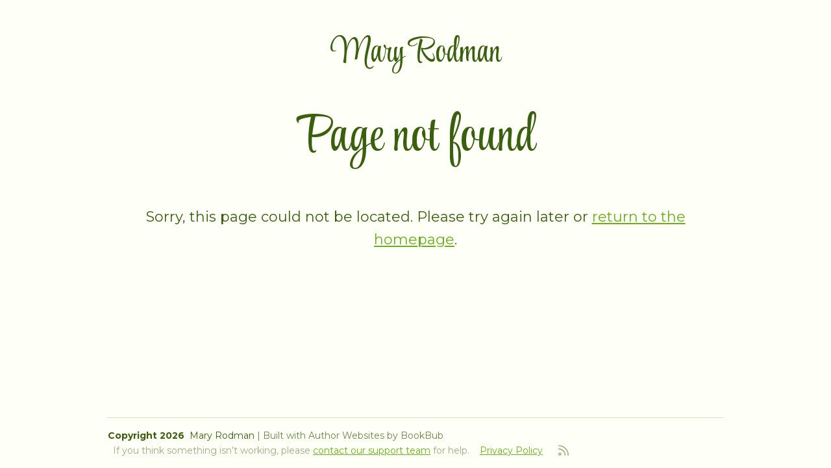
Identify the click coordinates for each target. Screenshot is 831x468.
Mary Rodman (415, 53)
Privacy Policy (511, 450)
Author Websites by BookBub (375, 435)
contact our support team (371, 450)
